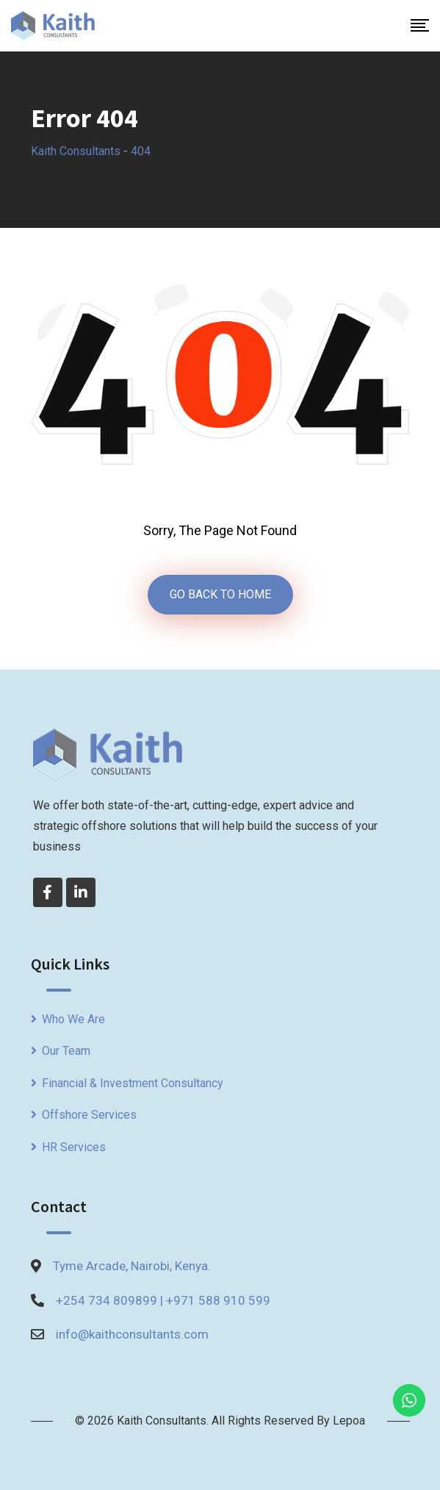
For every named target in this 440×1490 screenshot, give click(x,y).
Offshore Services (89, 1115)
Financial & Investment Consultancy (132, 1083)
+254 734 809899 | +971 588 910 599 (163, 1300)
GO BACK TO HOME (220, 594)
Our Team (66, 1051)
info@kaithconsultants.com (132, 1334)
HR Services (74, 1147)
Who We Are (73, 1019)
